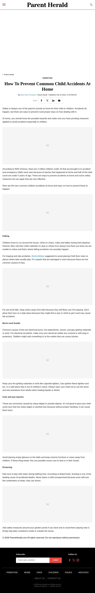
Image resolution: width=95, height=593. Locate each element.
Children (53, 572)
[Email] (59, 100)
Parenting (47, 78)
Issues (68, 572)
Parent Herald (9, 74)
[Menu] (4, 4)
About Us (40, 578)
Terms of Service (40, 586)
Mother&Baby (38, 256)
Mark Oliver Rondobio (28, 95)
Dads (39, 572)
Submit (56, 560)
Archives (83, 572)
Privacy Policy (55, 586)
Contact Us (54, 578)
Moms (27, 572)
